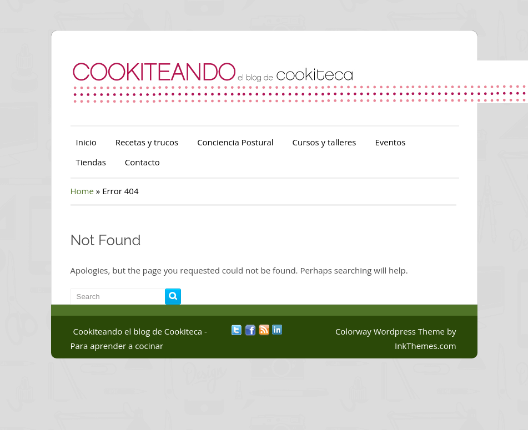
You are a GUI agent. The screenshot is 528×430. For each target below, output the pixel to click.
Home (82, 190)
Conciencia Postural (235, 142)
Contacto (142, 162)
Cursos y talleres (324, 142)
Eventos (390, 142)
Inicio (86, 142)
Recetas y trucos (146, 142)
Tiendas (91, 162)
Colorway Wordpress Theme (390, 331)
